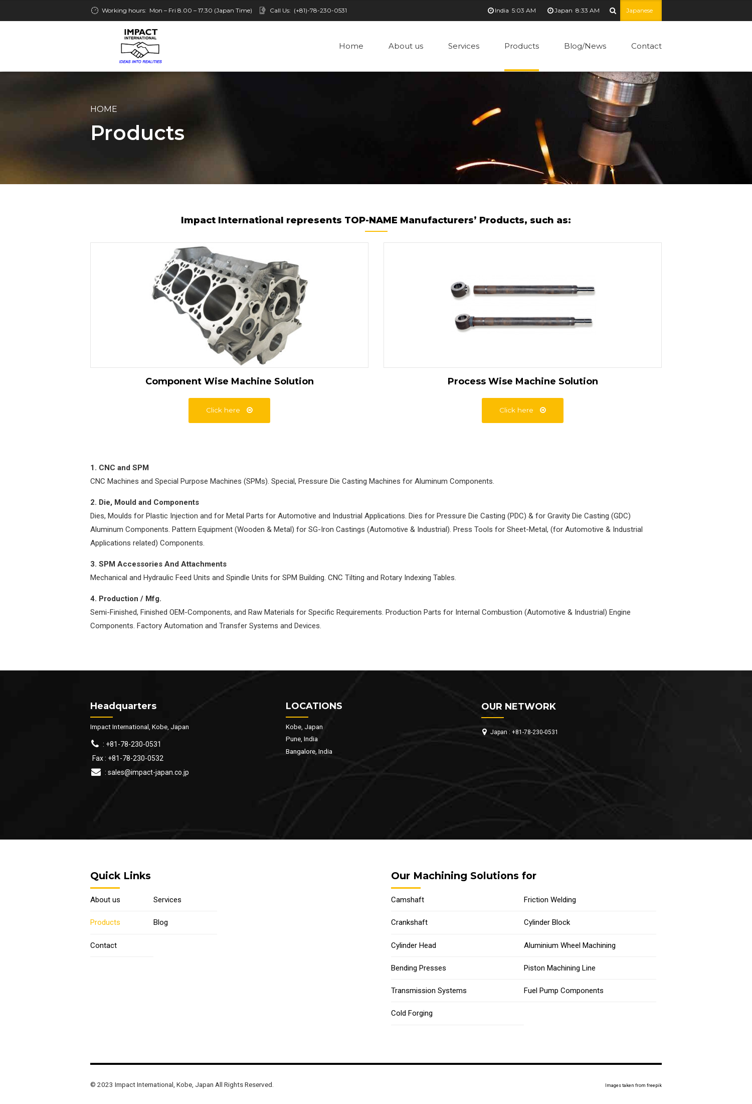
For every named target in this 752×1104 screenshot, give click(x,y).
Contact (646, 46)
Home (351, 46)
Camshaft (407, 899)
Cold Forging (412, 1013)
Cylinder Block (547, 922)
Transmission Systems (429, 990)
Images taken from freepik (633, 1085)
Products (521, 46)
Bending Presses (418, 968)
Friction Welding (550, 899)
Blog (160, 922)
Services (463, 46)
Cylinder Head (413, 945)
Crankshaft (409, 922)
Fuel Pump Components (564, 990)
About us (406, 46)
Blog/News (585, 46)
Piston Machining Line (560, 968)
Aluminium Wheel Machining (570, 945)
